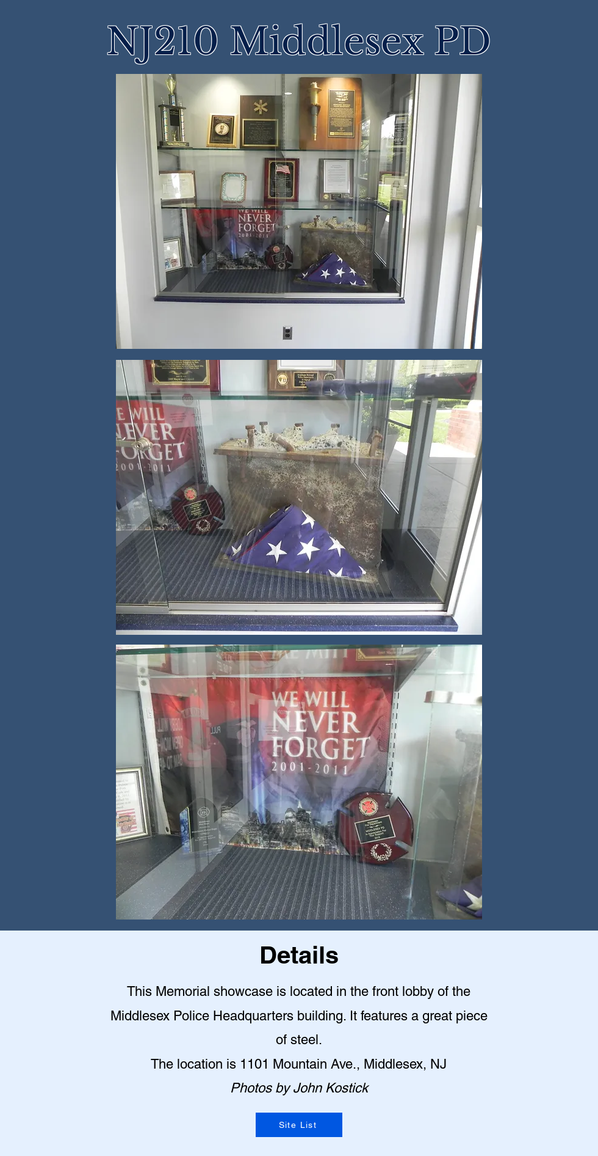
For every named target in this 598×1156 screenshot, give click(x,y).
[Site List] (299, 1125)
